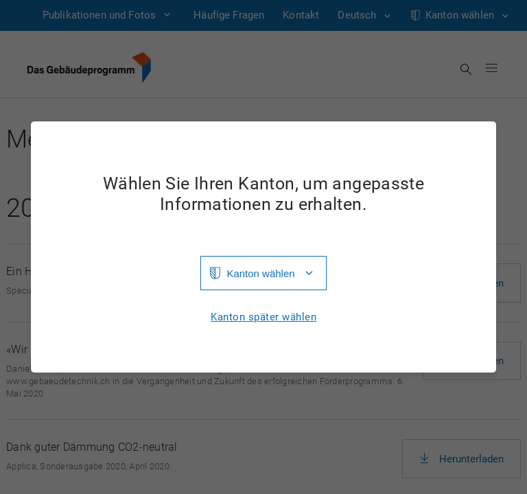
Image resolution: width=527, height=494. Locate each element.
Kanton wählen (260, 273)
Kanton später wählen (263, 317)
